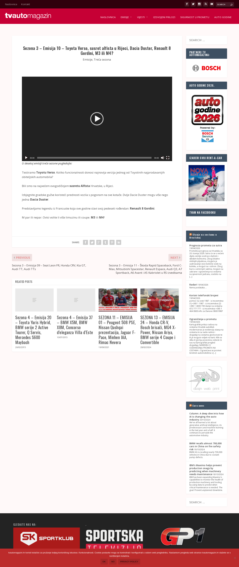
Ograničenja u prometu (203, 311)
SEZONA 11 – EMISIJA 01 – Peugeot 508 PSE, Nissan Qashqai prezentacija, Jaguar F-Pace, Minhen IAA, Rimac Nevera (117, 322)
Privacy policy (129, 561)
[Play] (26, 150)
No (113, 561)
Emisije (125, 15)
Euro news (198, 398)
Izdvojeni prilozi (164, 15)
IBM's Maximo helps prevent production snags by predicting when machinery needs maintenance (205, 462)
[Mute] (162, 150)
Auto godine (223, 15)
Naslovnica (11, 4)
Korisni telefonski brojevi (203, 288)
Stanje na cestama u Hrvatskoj (203, 228)
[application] (97, 111)
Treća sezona (102, 52)
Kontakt (25, 4)
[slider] (94, 150)
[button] (97, 111)
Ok (104, 561)
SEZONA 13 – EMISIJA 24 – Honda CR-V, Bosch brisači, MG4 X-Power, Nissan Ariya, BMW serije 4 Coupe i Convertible (158, 322)
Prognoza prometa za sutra (205, 238)
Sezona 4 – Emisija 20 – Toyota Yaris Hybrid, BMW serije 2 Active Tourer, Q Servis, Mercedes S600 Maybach (33, 322)
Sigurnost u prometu (194, 15)
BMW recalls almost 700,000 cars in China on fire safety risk (205, 439)
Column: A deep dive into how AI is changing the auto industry (206, 409)
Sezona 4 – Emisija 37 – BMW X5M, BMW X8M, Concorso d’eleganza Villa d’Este (75, 317)
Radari (193, 277)
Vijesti (141, 15)
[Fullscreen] (167, 150)
